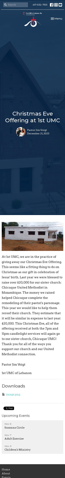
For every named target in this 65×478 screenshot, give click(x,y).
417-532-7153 (40, 4)
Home (6, 469)
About (6, 473)
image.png (11, 394)
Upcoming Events (16, 416)
